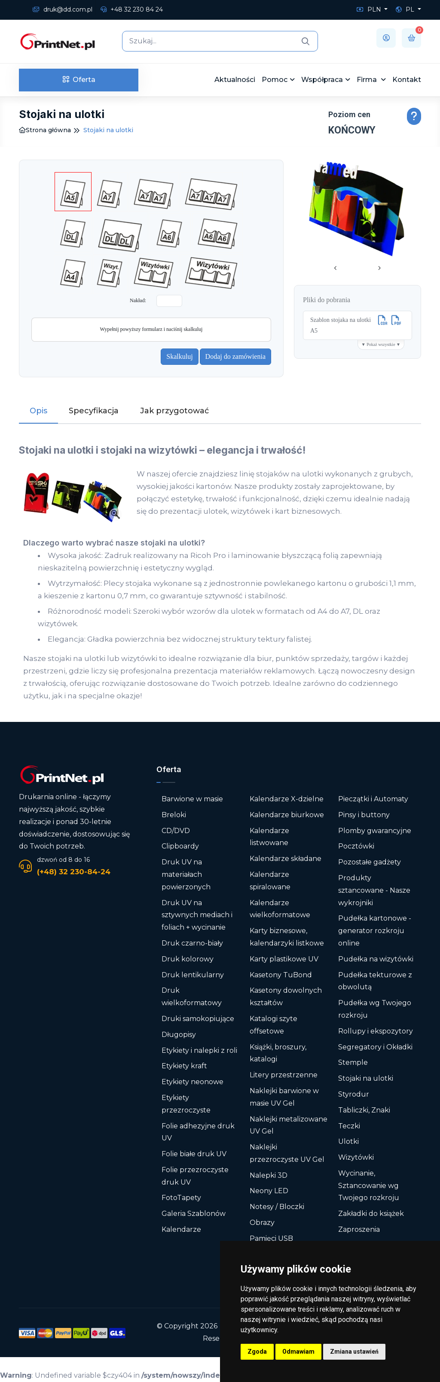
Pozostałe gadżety (369, 862)
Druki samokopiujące (198, 1019)
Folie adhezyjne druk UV (198, 1132)
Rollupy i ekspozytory (375, 1031)
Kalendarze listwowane (269, 837)
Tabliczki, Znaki (364, 1110)
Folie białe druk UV (194, 1154)
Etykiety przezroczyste (186, 1104)
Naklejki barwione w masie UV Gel (284, 1097)
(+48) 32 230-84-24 (73, 871)
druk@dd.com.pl (62, 9)
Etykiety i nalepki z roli (199, 1050)
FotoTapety (181, 1198)
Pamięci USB (271, 1238)
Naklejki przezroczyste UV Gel (287, 1153)
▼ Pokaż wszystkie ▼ (380, 344)
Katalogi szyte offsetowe (273, 1025)
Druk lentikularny (193, 975)
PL (406, 9)
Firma (368, 80)
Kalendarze (181, 1229)
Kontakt (406, 80)
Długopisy (179, 1034)
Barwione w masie (192, 799)
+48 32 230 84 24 (132, 9)
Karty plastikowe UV (284, 959)
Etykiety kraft (184, 1066)
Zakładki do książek (371, 1213)
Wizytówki (356, 1157)
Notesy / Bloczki (277, 1207)
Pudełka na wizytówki (375, 959)
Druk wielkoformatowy (192, 996)
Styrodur (353, 1094)
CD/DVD (176, 831)
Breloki (174, 815)
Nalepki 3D (268, 1175)
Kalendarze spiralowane (270, 880)
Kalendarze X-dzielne (287, 799)
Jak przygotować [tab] (174, 410)
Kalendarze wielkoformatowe (280, 909)
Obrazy (262, 1222)
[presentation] (335, 268)
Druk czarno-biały (192, 943)
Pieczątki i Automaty (373, 799)
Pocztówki (356, 846)
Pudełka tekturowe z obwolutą (375, 981)
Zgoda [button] (257, 1351)
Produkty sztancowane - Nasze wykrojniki (374, 890)
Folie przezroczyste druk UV (195, 1176)
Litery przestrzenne (284, 1075)
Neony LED (269, 1191)
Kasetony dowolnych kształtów (286, 996)
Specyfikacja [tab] (94, 410)
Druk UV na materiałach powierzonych (186, 874)
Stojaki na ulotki (365, 1078)
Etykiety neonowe (192, 1082)
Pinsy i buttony (364, 815)
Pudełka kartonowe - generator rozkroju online (374, 930)
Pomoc (274, 80)
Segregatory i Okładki (375, 1047)
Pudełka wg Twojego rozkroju (374, 1009)
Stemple (353, 1062)
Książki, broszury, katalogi (278, 1053)
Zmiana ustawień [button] (354, 1351)
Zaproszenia (359, 1229)
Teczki (349, 1126)
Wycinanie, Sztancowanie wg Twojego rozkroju (368, 1185)
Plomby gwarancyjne (374, 831)
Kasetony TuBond (281, 975)
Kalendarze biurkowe (287, 815)
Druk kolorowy (188, 959)
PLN (370, 9)
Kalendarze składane (285, 859)
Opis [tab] (38, 410)
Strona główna (45, 130)
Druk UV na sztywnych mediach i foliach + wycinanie (197, 915)
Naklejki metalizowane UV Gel (288, 1125)
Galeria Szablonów (194, 1213)
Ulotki (348, 1141)
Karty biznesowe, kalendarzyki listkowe (287, 937)
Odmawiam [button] (298, 1351)
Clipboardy (180, 846)
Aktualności (234, 80)
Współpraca (322, 80)
